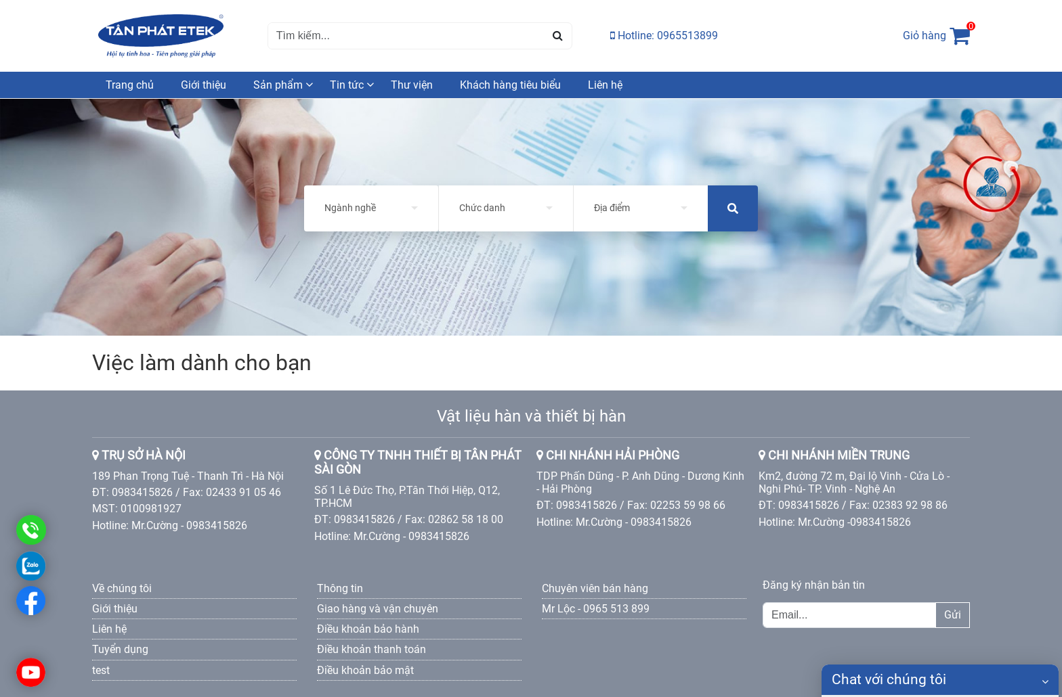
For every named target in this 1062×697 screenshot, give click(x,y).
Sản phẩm (278, 84)
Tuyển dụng (120, 649)
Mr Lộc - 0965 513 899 (596, 608)
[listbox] (371, 208)
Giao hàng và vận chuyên (377, 608)
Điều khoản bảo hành (368, 629)
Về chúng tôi (122, 588)
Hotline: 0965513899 (664, 35)
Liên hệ (605, 84)
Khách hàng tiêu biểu (510, 84)
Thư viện (412, 84)
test (101, 670)
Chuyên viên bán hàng (595, 588)
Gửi (952, 614)
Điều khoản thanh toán (371, 649)
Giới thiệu (203, 84)
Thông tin (340, 588)
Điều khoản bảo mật (365, 670)
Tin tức (347, 84)
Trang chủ (130, 84)
